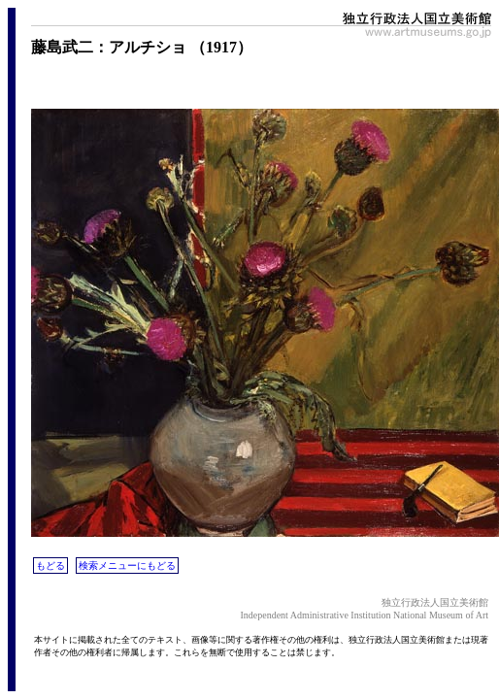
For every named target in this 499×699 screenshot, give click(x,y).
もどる (50, 565)
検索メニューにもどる (127, 565)
